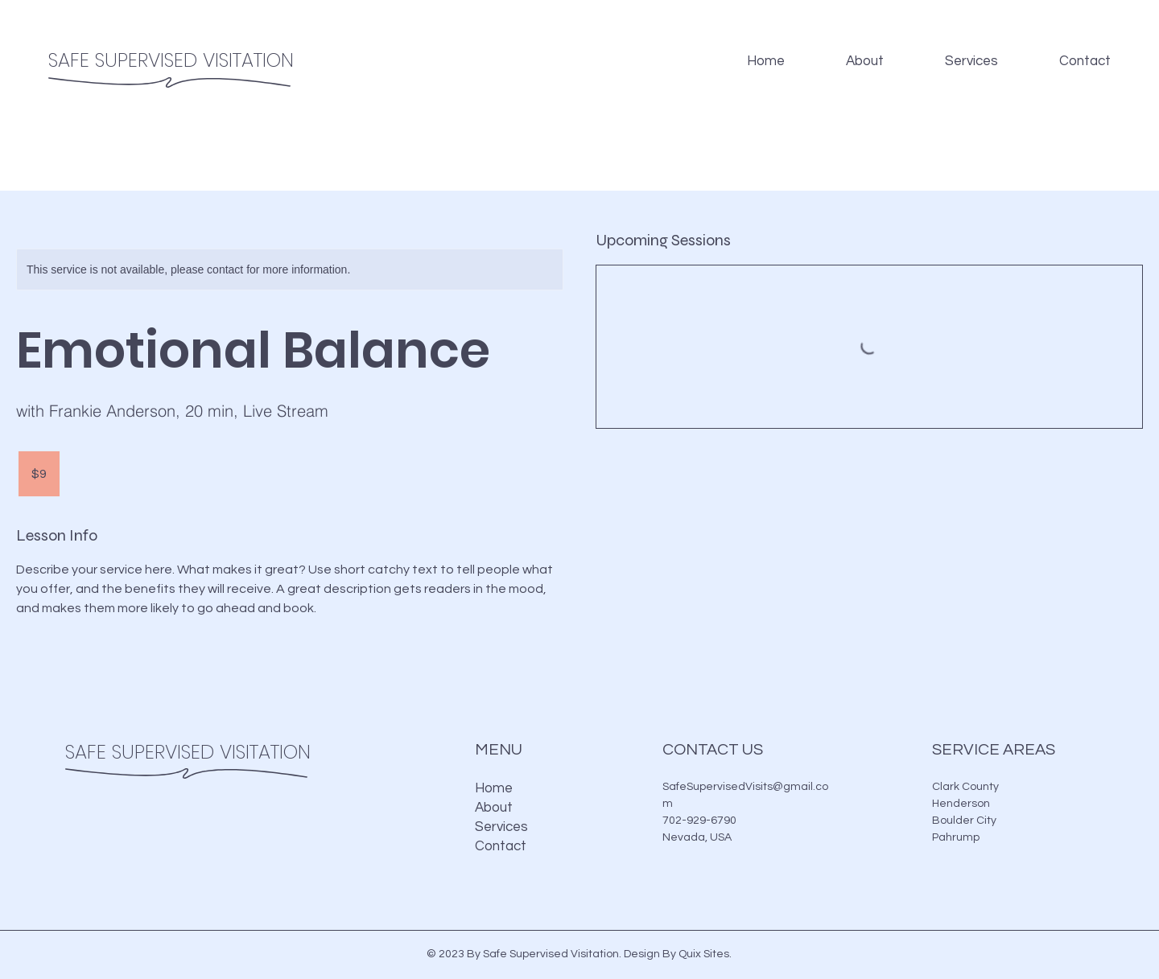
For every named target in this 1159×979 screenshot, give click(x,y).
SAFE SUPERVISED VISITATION (171, 60)
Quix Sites (703, 954)
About (494, 807)
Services (501, 827)
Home (494, 788)
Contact (500, 846)
